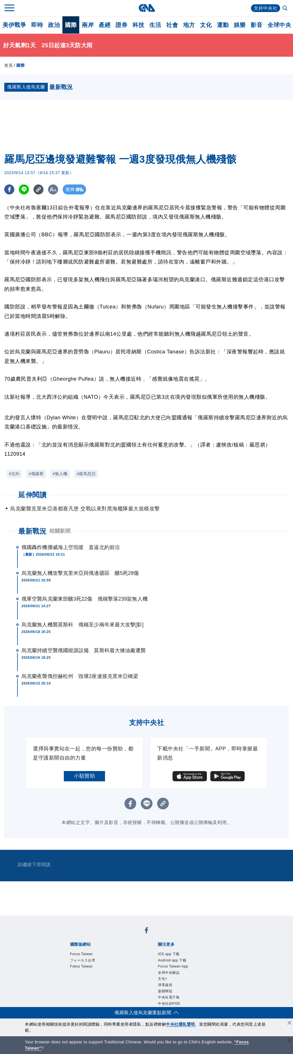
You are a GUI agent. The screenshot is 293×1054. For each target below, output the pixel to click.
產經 (104, 25)
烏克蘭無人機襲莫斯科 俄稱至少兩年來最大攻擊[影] (82, 625)
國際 (71, 25)
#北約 (14, 473)
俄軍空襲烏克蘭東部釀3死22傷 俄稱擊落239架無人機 (84, 599)
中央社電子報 (168, 997)
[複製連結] (38, 189)
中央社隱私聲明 (180, 1024)
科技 (138, 25)
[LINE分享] (24, 189)
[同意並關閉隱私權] (290, 1023)
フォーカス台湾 (82, 960)
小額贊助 (84, 776)
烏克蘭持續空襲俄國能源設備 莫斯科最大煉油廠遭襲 (83, 650)
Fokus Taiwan (81, 966)
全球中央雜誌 (168, 973)
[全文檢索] (285, 8)
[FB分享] (9, 189)
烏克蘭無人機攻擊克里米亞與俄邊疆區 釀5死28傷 (80, 573)
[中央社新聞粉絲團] (146, 931)
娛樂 (240, 25)
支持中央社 (266, 8)
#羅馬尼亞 (86, 473)
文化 (206, 25)
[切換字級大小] (53, 189)
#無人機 (60, 473)
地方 (189, 25)
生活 (155, 25)
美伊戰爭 (14, 25)
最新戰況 (32, 531)
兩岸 (88, 25)
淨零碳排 (165, 985)
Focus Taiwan (81, 954)
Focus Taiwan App (173, 966)
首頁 (8, 65)
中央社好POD (169, 1004)
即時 (37, 25)
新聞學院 (165, 991)
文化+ (162, 979)
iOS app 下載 (169, 954)
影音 (256, 25)
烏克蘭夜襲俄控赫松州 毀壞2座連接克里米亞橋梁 (79, 676)
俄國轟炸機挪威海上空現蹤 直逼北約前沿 (70, 547)
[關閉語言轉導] (290, 1041)
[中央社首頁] (147, 8)
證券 (121, 25)
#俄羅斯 (36, 473)
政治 (54, 25)
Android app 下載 (172, 960)
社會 (172, 25)
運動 (223, 25)
